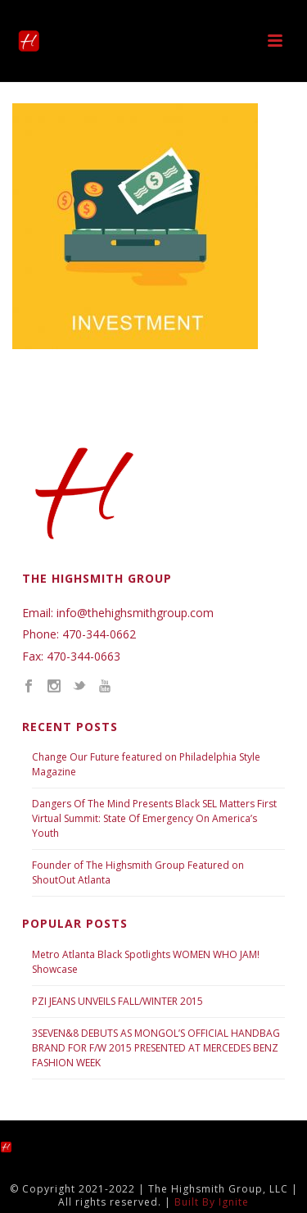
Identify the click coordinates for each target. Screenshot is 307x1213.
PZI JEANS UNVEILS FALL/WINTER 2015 (117, 1001)
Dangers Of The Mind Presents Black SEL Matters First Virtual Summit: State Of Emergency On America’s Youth (154, 818)
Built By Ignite (211, 1202)
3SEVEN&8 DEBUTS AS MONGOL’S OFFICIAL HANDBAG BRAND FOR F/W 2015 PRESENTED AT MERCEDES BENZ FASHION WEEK (156, 1048)
